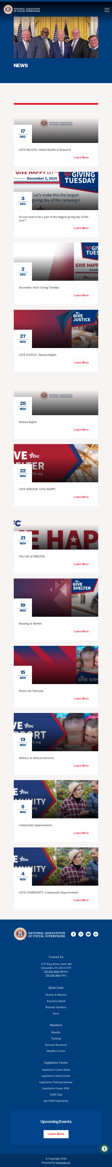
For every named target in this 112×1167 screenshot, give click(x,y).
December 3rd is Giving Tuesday (39, 287)
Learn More (56, 1134)
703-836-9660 (51, 971)
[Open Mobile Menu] (107, 9)
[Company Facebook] (73, 934)
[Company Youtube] (88, 934)
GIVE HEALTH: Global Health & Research (45, 150)
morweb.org (63, 1162)
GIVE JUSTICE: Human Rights (37, 355)
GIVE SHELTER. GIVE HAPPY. (37, 489)
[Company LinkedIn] (95, 934)
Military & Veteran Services (36, 758)
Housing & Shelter (30, 623)
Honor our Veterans (31, 691)
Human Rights (28, 422)
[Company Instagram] (80, 934)
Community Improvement (35, 825)
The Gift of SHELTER (32, 556)
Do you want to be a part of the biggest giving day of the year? (53, 218)
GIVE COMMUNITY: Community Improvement (48, 892)
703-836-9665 (53, 975)
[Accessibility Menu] (105, 1149)
